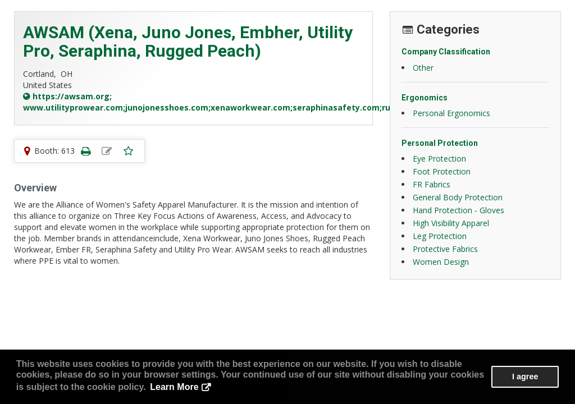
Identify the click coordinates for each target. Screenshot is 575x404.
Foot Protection (442, 171)
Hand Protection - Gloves (458, 210)
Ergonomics (424, 97)
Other (423, 67)
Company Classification (445, 51)
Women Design (441, 261)
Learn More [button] (174, 387)
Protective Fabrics (445, 249)
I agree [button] (525, 376)
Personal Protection (439, 143)
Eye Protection (439, 158)
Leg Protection (440, 236)
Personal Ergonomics (451, 113)
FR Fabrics (431, 184)
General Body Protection (458, 197)
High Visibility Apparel (451, 223)
